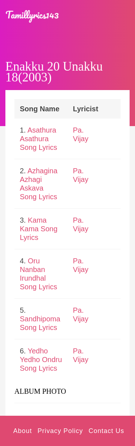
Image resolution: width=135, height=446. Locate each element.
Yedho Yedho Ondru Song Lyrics (41, 359)
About (22, 430)
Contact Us (106, 430)
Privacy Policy (60, 430)
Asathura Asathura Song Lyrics (38, 138)
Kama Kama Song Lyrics (39, 228)
